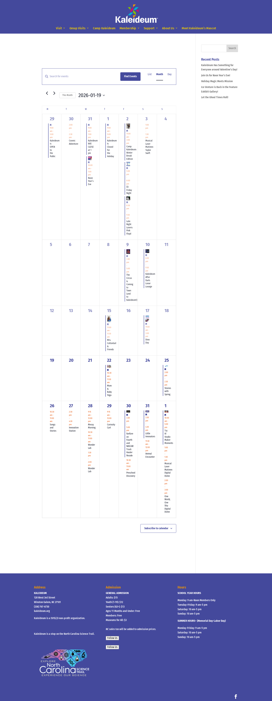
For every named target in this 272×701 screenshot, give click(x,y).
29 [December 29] (52, 118)
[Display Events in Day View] (170, 74)
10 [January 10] (147, 244)
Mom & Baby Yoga (109, 390)
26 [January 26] (52, 405)
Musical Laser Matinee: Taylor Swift (149, 146)
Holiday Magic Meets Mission (217, 81)
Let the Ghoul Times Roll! (214, 97)
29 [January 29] (109, 405)
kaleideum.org (42, 611)
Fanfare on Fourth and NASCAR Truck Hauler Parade (130, 444)
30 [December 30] (71, 118)
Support (149, 28)
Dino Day (147, 341)
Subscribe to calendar (156, 528)
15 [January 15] (109, 310)
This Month (67, 95)
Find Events (130, 76)
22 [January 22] (109, 360)
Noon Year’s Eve (91, 181)
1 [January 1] (108, 118)
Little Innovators (150, 435)
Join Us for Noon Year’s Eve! (215, 75)
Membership (128, 28)
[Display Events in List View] (150, 74)
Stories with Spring (168, 391)
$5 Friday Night (129, 190)
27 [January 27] (71, 405)
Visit (59, 28)
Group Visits (78, 28)
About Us (168, 28)
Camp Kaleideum (104, 28)
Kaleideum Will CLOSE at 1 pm (93, 146)
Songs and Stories (53, 427)
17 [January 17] (147, 310)
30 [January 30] (128, 405)
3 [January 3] (146, 118)
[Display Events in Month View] (159, 74)
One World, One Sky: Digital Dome (168, 504)
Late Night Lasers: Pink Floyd (129, 227)
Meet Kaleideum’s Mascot (199, 28)
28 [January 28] (90, 405)
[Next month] (54, 93)
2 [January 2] (127, 118)
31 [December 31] (90, 118)
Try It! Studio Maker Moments (169, 436)
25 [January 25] (167, 360)
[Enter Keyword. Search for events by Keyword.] (81, 77)
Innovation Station (74, 429)
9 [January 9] (127, 244)
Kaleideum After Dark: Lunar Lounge (150, 280)
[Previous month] (47, 93)
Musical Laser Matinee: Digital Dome (169, 469)
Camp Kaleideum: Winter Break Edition (131, 152)
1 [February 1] (165, 405)
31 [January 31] (147, 405)
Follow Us (112, 638)
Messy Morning (92, 426)
